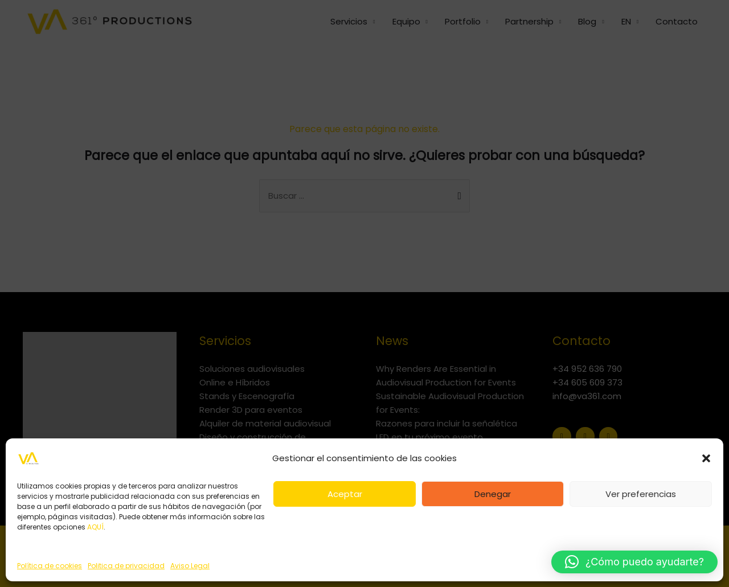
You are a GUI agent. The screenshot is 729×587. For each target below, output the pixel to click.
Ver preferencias (640, 494)
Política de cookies (49, 565)
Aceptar (344, 494)
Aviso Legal (190, 565)
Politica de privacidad (126, 565)
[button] (706, 458)
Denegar (492, 494)
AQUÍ (95, 527)
